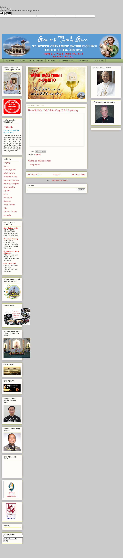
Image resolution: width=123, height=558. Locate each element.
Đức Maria (7, 215)
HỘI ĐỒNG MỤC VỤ (36, 61)
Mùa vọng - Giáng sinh (11, 184)
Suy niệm (7, 190)
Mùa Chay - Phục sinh (11, 180)
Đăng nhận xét (35, 165)
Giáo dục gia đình (9, 169)
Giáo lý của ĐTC (9, 173)
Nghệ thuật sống (9, 187)
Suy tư (6, 194)
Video (5, 208)
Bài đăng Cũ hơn (78, 174)
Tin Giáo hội (8, 198)
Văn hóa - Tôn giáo (10, 211)
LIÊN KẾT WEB (98, 61)
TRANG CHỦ (10, 61)
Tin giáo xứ (37, 154)
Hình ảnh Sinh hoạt (10, 177)
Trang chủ (57, 174)
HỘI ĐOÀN (51, 61)
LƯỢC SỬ (22, 61)
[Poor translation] (8, 13)
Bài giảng (7, 163)
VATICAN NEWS (83, 60)
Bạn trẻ (6, 166)
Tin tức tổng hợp (9, 204)
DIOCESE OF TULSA (66, 60)
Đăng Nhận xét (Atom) (59, 180)
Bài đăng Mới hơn (35, 174)
